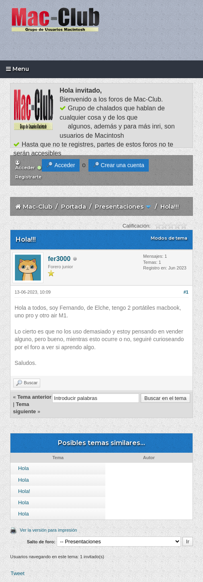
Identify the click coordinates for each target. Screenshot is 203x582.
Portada (73, 206)
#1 (186, 292)
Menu (17, 68)
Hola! (24, 491)
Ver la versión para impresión (48, 530)
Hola (23, 468)
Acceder (25, 165)
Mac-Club (37, 206)
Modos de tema (169, 238)
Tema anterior (34, 397)
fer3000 (59, 258)
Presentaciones (119, 206)
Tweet (17, 573)
